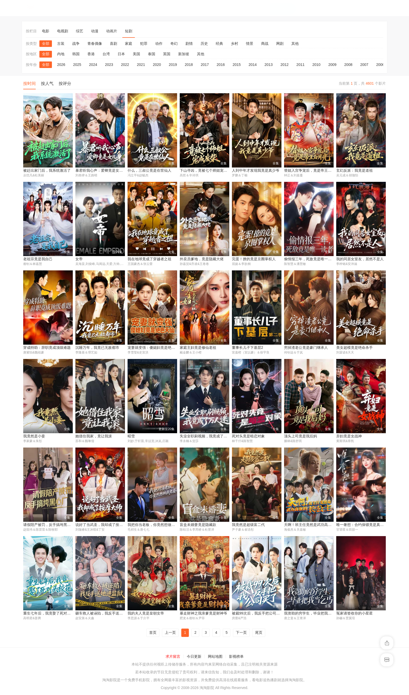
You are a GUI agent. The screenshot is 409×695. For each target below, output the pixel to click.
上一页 (170, 633)
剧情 (189, 43)
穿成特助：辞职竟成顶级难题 (47, 348)
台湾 (106, 54)
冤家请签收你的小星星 (354, 614)
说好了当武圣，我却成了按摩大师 (102, 525)
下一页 (241, 633)
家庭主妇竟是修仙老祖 (198, 348)
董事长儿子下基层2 (247, 348)
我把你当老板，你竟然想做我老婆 (155, 525)
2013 (268, 65)
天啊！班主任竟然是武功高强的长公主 (315, 525)
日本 (121, 54)
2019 (173, 65)
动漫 (94, 31)
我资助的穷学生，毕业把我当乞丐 (311, 614)
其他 (295, 43)
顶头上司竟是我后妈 (300, 437)
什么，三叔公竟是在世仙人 (149, 170)
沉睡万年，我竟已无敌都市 (97, 348)
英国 (166, 54)
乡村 (234, 43)
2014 (253, 65)
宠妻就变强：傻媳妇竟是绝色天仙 (155, 348)
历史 (204, 43)
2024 (93, 65)
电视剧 (62, 31)
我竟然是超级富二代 (248, 525)
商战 (264, 43)
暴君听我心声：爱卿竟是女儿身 (101, 170)
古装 (60, 43)
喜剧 (113, 43)
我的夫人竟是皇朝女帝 (146, 614)
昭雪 (131, 437)
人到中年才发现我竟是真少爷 (255, 170)
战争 (76, 43)
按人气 (47, 83)
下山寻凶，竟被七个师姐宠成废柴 (207, 170)
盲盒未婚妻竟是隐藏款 (198, 525)
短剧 (128, 31)
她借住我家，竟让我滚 (93, 437)
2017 (205, 65)
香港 (91, 54)
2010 (316, 65)
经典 (219, 43)
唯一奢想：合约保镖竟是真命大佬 (363, 525)
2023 (109, 65)
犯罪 (143, 43)
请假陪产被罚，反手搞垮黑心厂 (48, 525)
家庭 (128, 43)
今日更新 (194, 657)
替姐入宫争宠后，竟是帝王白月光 (311, 170)
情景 (249, 43)
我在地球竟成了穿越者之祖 (149, 259)
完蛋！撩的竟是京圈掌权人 (254, 259)
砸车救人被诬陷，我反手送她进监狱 (104, 614)
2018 (189, 65)
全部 (45, 43)
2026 (61, 65)
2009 (332, 65)
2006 (380, 65)
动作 (159, 43)
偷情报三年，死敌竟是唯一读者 (309, 259)
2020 (157, 65)
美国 (136, 54)
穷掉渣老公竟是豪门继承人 (306, 348)
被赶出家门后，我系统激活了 (47, 170)
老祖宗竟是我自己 (37, 259)
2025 (77, 65)
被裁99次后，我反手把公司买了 (258, 614)
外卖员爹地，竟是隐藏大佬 (202, 259)
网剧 (280, 43)
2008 (348, 65)
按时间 (29, 83)
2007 (364, 65)
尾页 (258, 633)
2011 (300, 65)
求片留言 (173, 657)
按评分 (65, 83)
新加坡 (183, 54)
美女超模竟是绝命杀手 (354, 348)
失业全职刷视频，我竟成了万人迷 (207, 437)
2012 (284, 65)
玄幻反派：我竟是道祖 (354, 170)
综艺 (79, 31)
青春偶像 (94, 43)
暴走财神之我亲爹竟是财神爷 (203, 614)
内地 (60, 54)
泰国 (151, 54)
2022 (125, 65)
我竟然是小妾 (34, 437)
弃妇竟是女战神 (349, 437)
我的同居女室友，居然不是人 (360, 259)
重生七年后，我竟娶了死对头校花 (50, 614)
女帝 (79, 259)
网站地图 (215, 657)
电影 (45, 31)
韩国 (76, 54)
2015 (237, 65)
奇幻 (174, 43)
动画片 (111, 31)
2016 (221, 65)
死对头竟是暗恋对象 (248, 437)
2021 (141, 65)
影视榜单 (236, 657)
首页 (153, 633)
